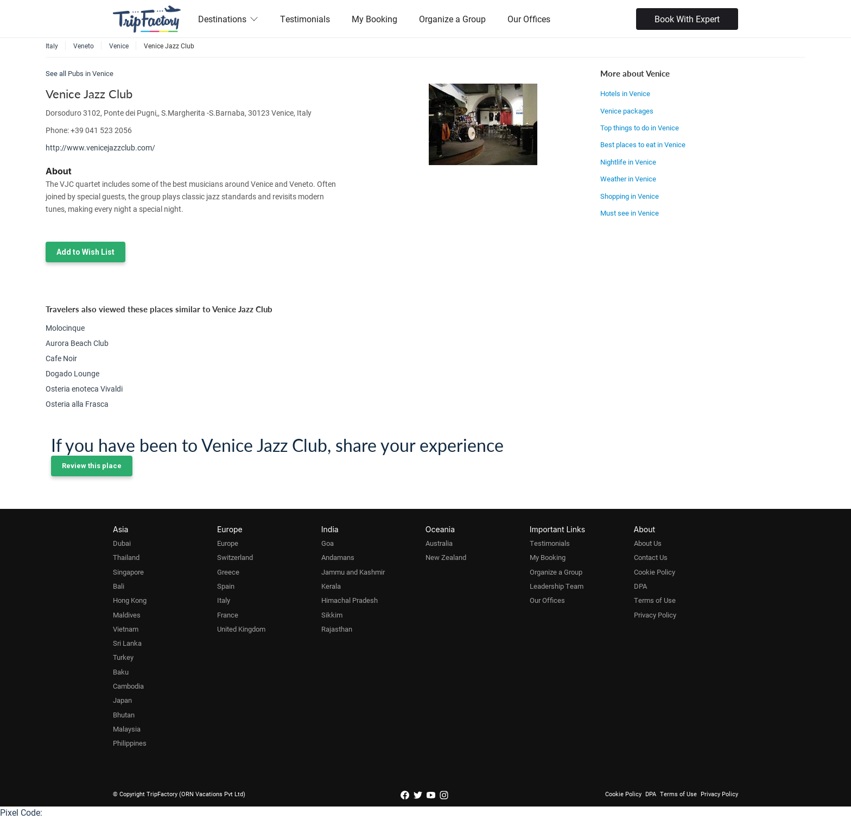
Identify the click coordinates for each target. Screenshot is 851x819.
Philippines (130, 743)
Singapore (128, 572)
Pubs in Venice (90, 73)
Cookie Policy (654, 572)
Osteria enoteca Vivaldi (84, 388)
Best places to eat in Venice (642, 144)
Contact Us (651, 557)
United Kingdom (241, 629)
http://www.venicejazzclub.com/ (100, 147)
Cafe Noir (61, 358)
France (227, 615)
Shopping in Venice (629, 196)
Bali (118, 586)
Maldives (127, 615)
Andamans (337, 557)
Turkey (123, 657)
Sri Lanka (127, 643)
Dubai (122, 543)
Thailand (126, 557)
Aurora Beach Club (77, 343)
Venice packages (626, 111)
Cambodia (128, 686)
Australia (439, 543)
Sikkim (331, 615)
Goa (327, 543)
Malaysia (127, 729)
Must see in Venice (629, 213)
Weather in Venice (628, 179)
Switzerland (235, 557)
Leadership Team (556, 586)
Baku (121, 672)
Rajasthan (336, 629)
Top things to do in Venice (639, 128)
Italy (223, 600)
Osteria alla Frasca (77, 404)
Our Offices (528, 18)
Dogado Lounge (72, 373)
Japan (122, 700)
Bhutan (124, 715)
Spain (225, 586)
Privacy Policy (655, 615)
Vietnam (125, 629)
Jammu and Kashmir (353, 572)
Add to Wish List (85, 252)
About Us (648, 543)
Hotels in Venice (625, 93)
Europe (227, 543)
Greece (228, 572)
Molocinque (65, 328)
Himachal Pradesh (349, 600)
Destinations (228, 18)
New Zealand (446, 557)
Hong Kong (130, 600)
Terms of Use (655, 600)
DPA (640, 586)
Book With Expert (687, 18)
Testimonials (305, 18)
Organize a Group (452, 18)
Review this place (92, 466)
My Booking (374, 18)
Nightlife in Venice (628, 162)
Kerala (331, 586)
